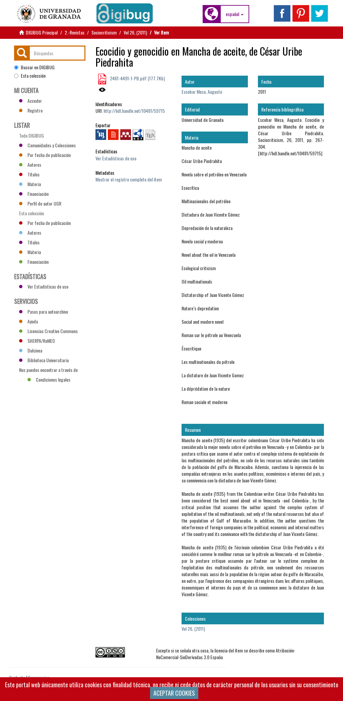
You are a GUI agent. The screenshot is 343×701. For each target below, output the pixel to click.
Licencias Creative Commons (48, 330)
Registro (31, 110)
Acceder (30, 100)
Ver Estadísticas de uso (115, 158)
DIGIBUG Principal (42, 32)
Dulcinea (30, 350)
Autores (30, 164)
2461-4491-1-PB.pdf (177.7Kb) (137, 78)
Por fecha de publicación (45, 154)
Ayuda (28, 321)
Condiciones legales (48, 379)
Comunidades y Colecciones (47, 145)
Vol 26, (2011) (135, 32)
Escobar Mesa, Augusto (202, 91)
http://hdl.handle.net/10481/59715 (134, 110)
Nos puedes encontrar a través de (48, 370)
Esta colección (30, 75)
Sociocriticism (104, 32)
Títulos (29, 174)
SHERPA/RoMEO (37, 340)
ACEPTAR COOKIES (174, 693)
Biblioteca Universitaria (44, 360)
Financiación (34, 193)
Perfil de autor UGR (40, 203)
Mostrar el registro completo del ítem (128, 179)
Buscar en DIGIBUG (34, 67)
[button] (234, 14)
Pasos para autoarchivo (43, 311)
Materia (30, 183)
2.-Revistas (74, 32)
